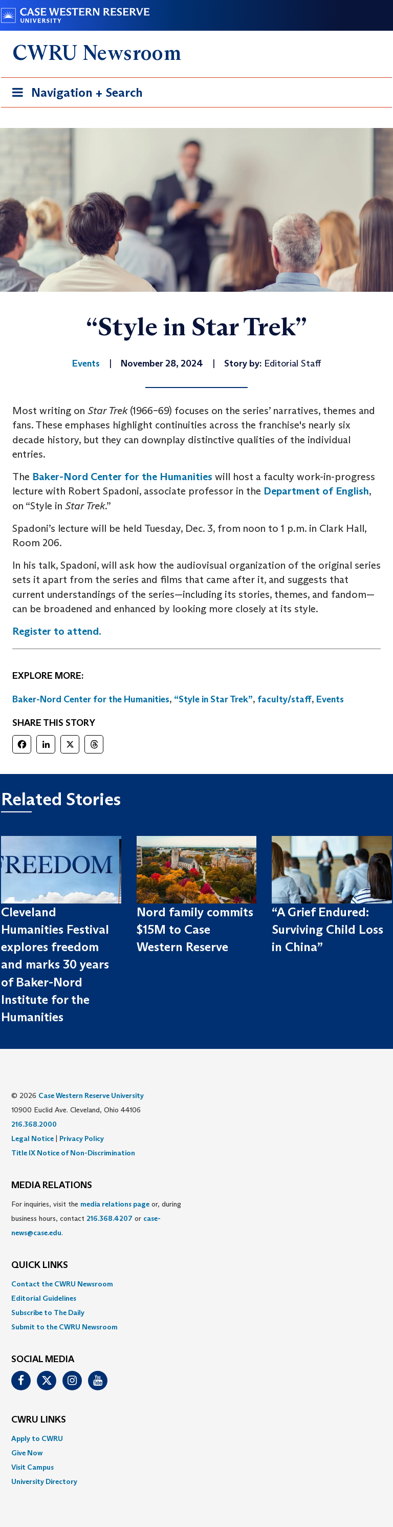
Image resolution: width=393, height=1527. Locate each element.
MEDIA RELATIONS (51, 1185)
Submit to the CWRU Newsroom (64, 1326)
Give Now (26, 1452)
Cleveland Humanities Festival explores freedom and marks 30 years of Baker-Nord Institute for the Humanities (55, 965)
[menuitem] (196, 1284)
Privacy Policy (81, 1138)
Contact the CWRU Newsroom (62, 1283)
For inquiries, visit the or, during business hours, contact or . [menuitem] (96, 1218)
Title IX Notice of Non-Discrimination (73, 1152)
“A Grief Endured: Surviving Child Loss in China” (327, 930)
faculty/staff (284, 699)
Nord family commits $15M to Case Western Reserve (195, 930)
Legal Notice (32, 1138)
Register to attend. (56, 631)
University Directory (44, 1481)
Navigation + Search (74, 94)
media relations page (114, 1204)
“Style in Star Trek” (213, 699)
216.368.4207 (109, 1218)
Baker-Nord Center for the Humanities (122, 476)
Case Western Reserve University (91, 1095)
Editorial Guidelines (43, 1298)
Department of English (316, 491)
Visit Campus (32, 1467)
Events (330, 699)
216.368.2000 (34, 1124)
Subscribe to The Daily (47, 1312)
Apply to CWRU (37, 1438)
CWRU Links (38, 1420)
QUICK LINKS (39, 1265)
